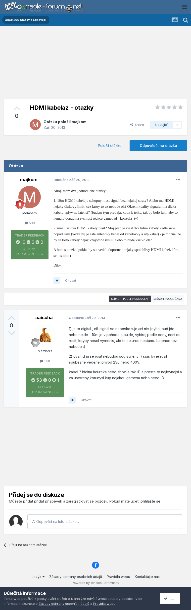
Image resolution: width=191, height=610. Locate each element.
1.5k (45, 361)
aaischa (44, 317)
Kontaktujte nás (147, 577)
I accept (172, 598)
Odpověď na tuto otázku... (55, 521)
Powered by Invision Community (95, 583)
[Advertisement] (95, 64)
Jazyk (38, 577)
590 (30, 223)
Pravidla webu (118, 577)
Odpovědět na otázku (158, 145)
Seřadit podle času (167, 298)
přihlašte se (150, 501)
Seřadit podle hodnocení (129, 298)
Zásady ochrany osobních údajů (75, 577)
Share (137, 125)
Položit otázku (109, 145)
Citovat (70, 280)
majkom (79, 121)
